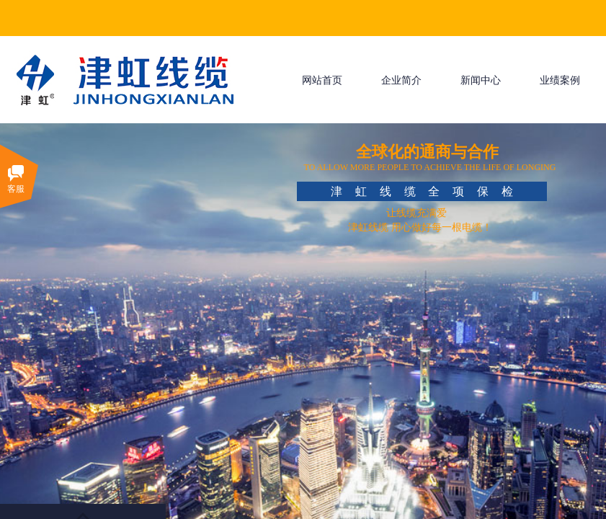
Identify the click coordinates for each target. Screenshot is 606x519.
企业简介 (401, 80)
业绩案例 (560, 80)
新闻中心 (480, 80)
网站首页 (322, 80)
